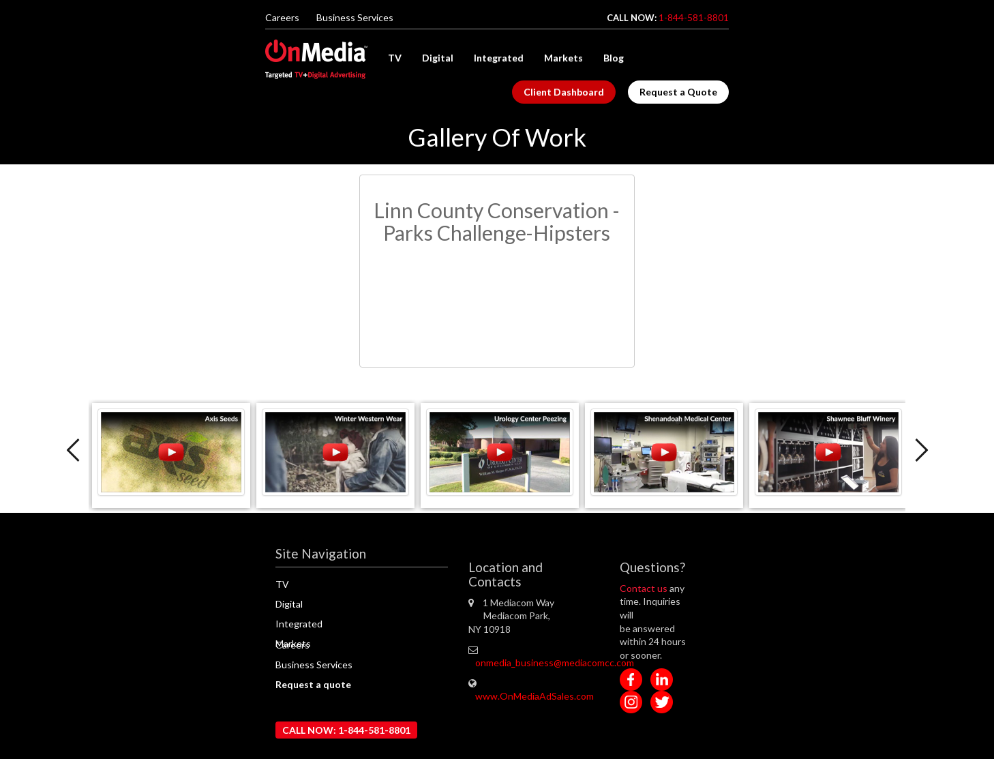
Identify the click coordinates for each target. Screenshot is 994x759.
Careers (282, 17)
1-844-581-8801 (694, 17)
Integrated (499, 57)
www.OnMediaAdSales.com (534, 696)
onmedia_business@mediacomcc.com (554, 662)
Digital (437, 57)
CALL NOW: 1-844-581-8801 (346, 730)
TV (395, 57)
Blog (613, 57)
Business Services (354, 17)
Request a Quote (678, 92)
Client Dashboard (564, 92)
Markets (563, 57)
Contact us (644, 588)
